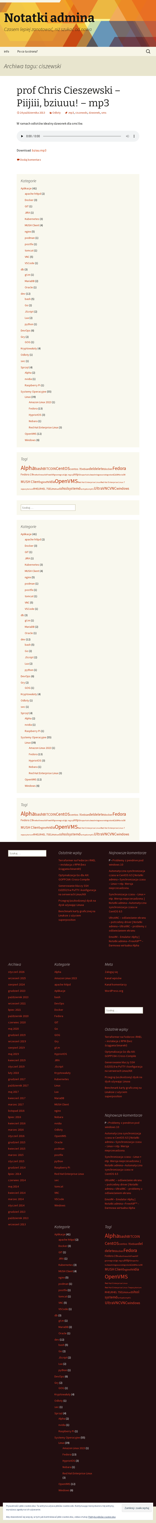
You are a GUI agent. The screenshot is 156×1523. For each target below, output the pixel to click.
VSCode (29, 263)
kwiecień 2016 (16, 1123)
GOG (27, 342)
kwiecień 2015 (16, 1148)
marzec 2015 (16, 1155)
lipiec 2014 (14, 1174)
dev (23, 293)
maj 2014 (13, 1186)
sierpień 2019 (16, 1047)
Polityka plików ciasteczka (102, 1516)
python (29, 324)
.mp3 (71, 112)
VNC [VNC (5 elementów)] (112, 488)
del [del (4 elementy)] (91, 468)
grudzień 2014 (16, 1167)
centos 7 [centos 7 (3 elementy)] (75, 469)
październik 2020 (18, 1016)
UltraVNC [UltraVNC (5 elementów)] (101, 488)
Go (26, 305)
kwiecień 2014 (16, 1193)
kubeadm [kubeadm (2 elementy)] (92, 474)
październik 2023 (18, 997)
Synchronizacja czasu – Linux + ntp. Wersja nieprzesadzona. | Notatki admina (127, 898)
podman (30, 238)
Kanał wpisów (113, 978)
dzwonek (94, 112)
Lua (27, 318)
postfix (29, 244)
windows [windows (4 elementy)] (122, 488)
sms (103, 112)
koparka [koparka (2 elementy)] (84, 474)
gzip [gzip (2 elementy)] (72, 474)
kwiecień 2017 (16, 1098)
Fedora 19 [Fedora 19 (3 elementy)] (27, 474)
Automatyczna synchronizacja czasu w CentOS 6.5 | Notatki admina (127, 875)
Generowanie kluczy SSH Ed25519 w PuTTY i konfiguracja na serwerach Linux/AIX (77, 890)
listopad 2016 (16, 1111)
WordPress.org (114, 991)
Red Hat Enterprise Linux (43, 427)
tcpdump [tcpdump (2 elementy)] (87, 489)
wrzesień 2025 (17, 978)
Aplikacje (26, 188)
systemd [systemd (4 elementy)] (74, 488)
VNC (27, 257)
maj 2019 (13, 1054)
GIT (27, 206)
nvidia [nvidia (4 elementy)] (50, 482)
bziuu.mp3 (39, 150)
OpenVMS (31, 434)
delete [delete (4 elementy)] (99, 468)
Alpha (28, 372)
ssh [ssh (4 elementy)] (61, 488)
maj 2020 (13, 1028)
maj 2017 (13, 1092)
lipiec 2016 (14, 1117)
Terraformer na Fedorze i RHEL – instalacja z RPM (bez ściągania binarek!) (76, 864)
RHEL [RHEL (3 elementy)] (36, 488)
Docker (29, 200)
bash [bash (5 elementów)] (39, 468)
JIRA (27, 212)
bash (28, 299)
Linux (28, 397)
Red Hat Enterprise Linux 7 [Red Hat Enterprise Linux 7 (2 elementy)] (113, 482)
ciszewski (81, 112)
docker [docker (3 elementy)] (108, 469)
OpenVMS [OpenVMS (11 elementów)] (66, 481)
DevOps (25, 330)
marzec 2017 (16, 1104)
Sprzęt (25, 367)
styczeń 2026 (16, 972)
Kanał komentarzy (116, 984)
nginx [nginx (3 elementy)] (43, 482)
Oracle (29, 287)
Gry (23, 337)
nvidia (28, 379)
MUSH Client (32, 225)
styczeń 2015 (16, 1161)
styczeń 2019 (16, 1066)
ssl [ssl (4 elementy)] (66, 488)
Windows (30, 440)
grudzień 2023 (16, 991)
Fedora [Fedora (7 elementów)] (119, 468)
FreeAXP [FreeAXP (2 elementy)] (50, 474)
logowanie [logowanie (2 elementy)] (101, 474)
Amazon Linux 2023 (40, 402)
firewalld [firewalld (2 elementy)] (43, 474)
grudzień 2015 (16, 1142)
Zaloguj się (111, 972)
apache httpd (33, 193)
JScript (29, 311)
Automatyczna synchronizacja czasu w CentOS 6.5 (127, 907)
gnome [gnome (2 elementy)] (57, 474)
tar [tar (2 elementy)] (81, 489)
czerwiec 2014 (17, 1180)
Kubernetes (32, 219)
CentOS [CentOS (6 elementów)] (63, 468)
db (22, 269)
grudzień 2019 (16, 1035)
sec (23, 361)
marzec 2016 (16, 1129)
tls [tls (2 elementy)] (92, 489)
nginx (28, 231)
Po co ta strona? (27, 51)
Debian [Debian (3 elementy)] (84, 469)
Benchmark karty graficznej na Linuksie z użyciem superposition (76, 915)
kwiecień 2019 (16, 1060)
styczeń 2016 (16, 1136)
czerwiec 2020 (17, 1022)
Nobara (33, 421)
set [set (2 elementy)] (57, 489)
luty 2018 (13, 1073)
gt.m (27, 275)
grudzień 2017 (16, 1079)
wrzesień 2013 (17, 1224)
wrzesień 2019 (17, 1041)
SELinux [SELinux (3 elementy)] (52, 488)
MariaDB (30, 281)
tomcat (29, 250)
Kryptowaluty (29, 348)
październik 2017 (18, 1085)
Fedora (33, 408)
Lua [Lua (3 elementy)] (116, 474)
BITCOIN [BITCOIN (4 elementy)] (49, 468)
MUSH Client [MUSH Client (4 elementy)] (30, 482)
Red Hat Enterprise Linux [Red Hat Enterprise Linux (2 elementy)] (89, 482)
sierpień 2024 (16, 984)
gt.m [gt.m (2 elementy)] (67, 474)
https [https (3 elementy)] (77, 474)
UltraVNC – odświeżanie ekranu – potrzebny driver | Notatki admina (127, 922)
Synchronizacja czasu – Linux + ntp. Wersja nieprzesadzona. (127, 884)
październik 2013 (18, 1218)
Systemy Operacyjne (33, 391)
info (6, 51)
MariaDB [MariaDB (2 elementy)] (121, 474)
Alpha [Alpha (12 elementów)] (28, 468)
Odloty (56, 112)
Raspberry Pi (32, 385)
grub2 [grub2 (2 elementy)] (62, 474)
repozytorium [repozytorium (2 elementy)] (27, 489)
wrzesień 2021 (17, 1003)
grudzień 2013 (16, 1212)
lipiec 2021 (14, 1010)
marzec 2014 (16, 1199)
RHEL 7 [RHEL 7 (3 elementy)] (43, 488)
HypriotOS (35, 415)
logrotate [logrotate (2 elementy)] (110, 474)
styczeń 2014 (16, 1205)
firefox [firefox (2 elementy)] (36, 474)
